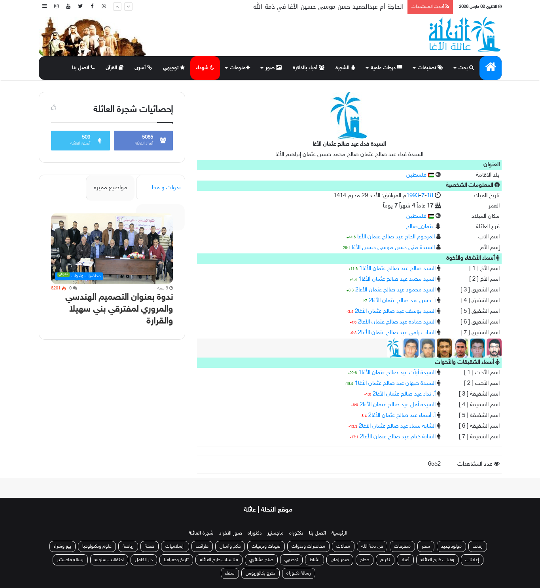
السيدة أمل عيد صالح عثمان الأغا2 (398, 405)
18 (430, 195)
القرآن (115, 68)
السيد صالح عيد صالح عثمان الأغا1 (397, 268)
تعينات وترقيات (266, 546)
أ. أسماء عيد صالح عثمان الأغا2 (402, 415)
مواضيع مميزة (110, 188)
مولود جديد (451, 546)
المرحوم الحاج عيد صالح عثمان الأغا (396, 237)
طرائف (202, 546)
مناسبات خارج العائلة (219, 560)
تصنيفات (430, 68)
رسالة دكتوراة (298, 573)
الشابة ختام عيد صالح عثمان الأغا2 (398, 437)
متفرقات (402, 546)
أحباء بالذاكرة (308, 68)
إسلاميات (175, 546)
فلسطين (420, 175)
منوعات (239, 68)
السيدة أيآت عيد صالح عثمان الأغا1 (397, 372)
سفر (426, 546)
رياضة (128, 546)
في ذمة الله (372, 546)
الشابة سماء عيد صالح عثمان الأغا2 (397, 426)
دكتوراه (296, 533)
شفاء (230, 573)
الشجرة (345, 68)
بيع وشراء (62, 546)
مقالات (343, 546)
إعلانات (472, 560)
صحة (149, 546)
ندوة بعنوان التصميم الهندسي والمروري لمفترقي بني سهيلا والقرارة (119, 309)
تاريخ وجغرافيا (176, 560)
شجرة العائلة (201, 533)
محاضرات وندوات (308, 546)
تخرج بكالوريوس (260, 573)
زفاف (478, 546)
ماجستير (275, 533)
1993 (412, 195)
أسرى (143, 68)
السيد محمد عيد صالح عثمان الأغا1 (397, 279)
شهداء (205, 68)
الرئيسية (339, 533)
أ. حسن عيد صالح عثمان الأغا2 (402, 300)
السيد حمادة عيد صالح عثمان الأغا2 (397, 322)
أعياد (405, 560)
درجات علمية (386, 68)
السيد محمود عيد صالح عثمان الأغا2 (395, 290)
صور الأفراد (230, 533)
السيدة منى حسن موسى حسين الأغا (393, 247)
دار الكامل (144, 560)
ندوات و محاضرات (159, 188)
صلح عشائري (261, 560)
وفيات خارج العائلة (437, 560)
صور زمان (340, 560)
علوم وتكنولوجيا (97, 546)
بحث (466, 68)
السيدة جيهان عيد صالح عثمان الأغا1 (395, 383)
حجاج (364, 560)
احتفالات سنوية (109, 560)
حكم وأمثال (230, 546)
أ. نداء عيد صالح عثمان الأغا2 (404, 394)
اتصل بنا (83, 68)
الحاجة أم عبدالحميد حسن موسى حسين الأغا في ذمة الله (328, 6)
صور (273, 68)
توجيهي (174, 68)
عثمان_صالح (420, 226)
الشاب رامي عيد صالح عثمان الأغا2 (397, 332)
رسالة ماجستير (70, 560)
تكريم (385, 560)
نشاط (314, 560)
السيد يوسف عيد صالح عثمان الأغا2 (395, 311)
